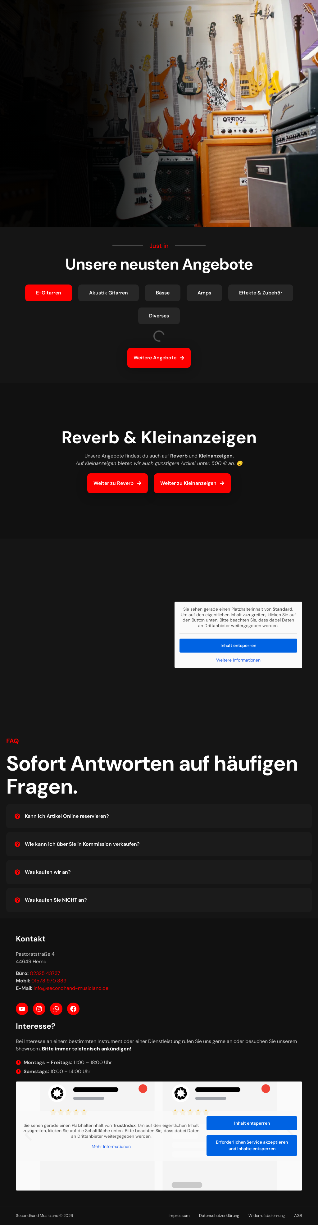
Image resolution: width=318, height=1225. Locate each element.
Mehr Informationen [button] (111, 1146)
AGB (298, 1215)
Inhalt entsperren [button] (238, 645)
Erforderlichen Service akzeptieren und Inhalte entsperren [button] (252, 1145)
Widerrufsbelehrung (266, 1215)
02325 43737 (45, 973)
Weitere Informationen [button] (238, 660)
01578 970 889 (48, 980)
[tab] (48, 293)
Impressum (179, 1215)
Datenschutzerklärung (219, 1215)
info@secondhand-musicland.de (71, 988)
